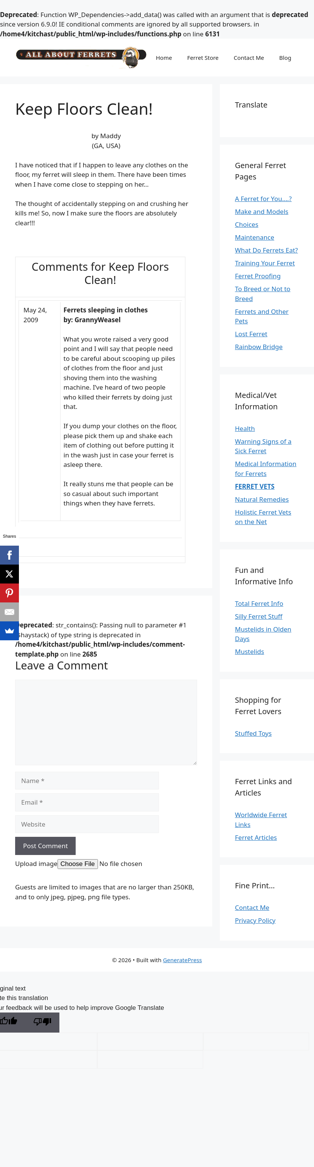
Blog (285, 57)
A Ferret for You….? (263, 198)
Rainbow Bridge (259, 346)
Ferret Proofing (258, 275)
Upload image (36, 863)
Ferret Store (203, 57)
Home (164, 57)
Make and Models (261, 211)
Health (245, 428)
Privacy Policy (255, 920)
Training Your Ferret (265, 263)
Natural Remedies (262, 499)
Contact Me (249, 57)
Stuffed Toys (253, 733)
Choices (246, 224)
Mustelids (249, 651)
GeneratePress (182, 960)
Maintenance (254, 237)
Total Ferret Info (259, 603)
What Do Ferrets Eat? (266, 250)
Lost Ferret (251, 333)
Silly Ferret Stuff (259, 616)
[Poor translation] (42, 1023)
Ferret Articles (256, 837)
